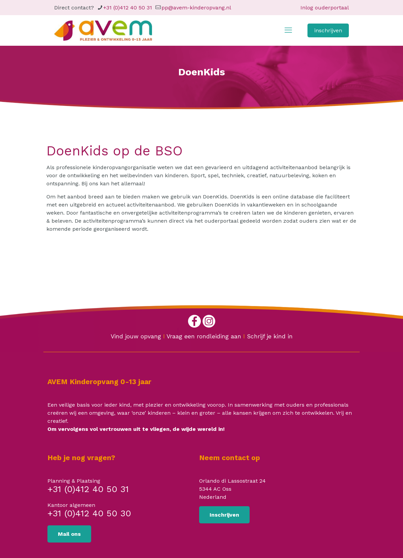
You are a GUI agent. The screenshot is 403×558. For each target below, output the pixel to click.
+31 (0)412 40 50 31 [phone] (127, 7)
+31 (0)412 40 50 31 (88, 489)
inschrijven (328, 30)
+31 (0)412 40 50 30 (89, 513)
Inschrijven (224, 515)
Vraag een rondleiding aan (204, 336)
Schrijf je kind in (270, 336)
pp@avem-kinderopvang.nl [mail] (196, 7)
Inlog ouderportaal (324, 7)
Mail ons (69, 534)
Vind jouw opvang (136, 336)
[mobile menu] (288, 30)
